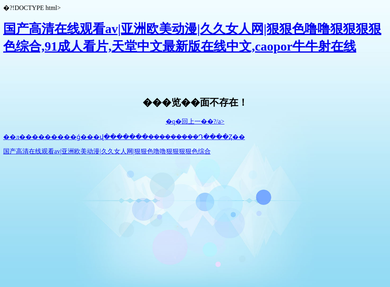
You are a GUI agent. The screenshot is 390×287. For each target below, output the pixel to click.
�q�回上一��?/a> (195, 121)
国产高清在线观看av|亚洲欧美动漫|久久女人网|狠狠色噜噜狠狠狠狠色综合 (107, 151)
